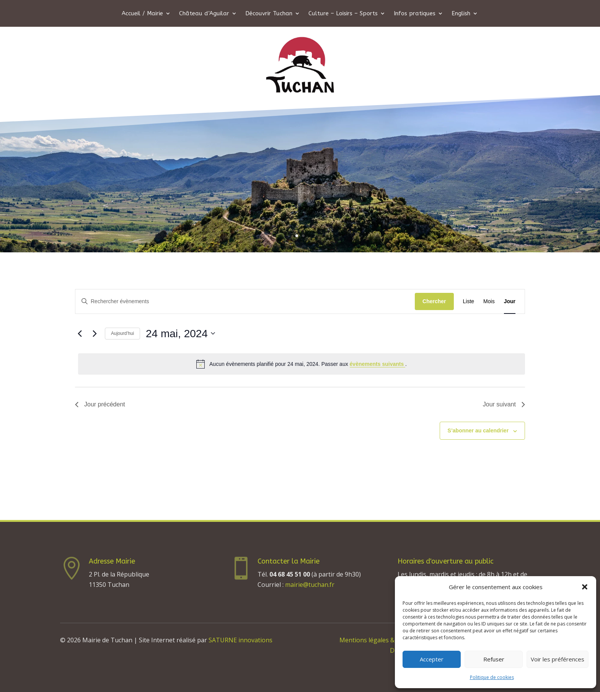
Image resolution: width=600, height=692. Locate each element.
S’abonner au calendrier (478, 430)
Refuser (493, 659)
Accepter (431, 659)
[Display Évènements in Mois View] (489, 301)
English (461, 14)
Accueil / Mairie (142, 14)
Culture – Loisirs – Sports (343, 14)
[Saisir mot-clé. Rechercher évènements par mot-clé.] (245, 301)
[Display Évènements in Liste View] (468, 301)
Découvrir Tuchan (268, 14)
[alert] (301, 364)
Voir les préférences (557, 659)
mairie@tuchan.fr (309, 584)
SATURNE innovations (240, 640)
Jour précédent (100, 404)
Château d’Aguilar (204, 14)
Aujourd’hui (122, 333)
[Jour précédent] (79, 333)
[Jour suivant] (94, 333)
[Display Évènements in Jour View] (509, 301)
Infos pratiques (414, 14)
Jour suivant (504, 404)
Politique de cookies (492, 677)
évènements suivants (378, 364)
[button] (585, 587)
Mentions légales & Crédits (377, 640)
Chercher (434, 301)
